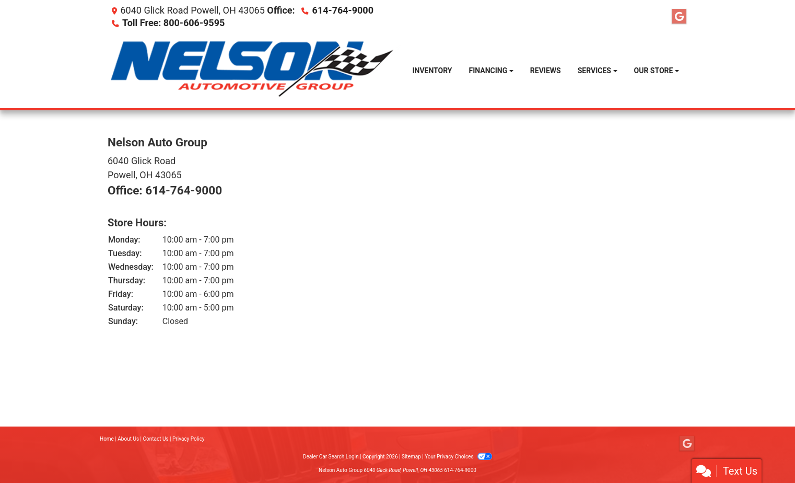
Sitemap (411, 456)
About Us (128, 439)
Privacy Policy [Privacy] (188, 439)
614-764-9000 (342, 10)
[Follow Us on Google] (679, 17)
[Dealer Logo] (256, 71)
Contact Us (156, 439)
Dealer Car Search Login (331, 456)
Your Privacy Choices (458, 456)
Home (107, 439)
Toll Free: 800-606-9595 (173, 22)
